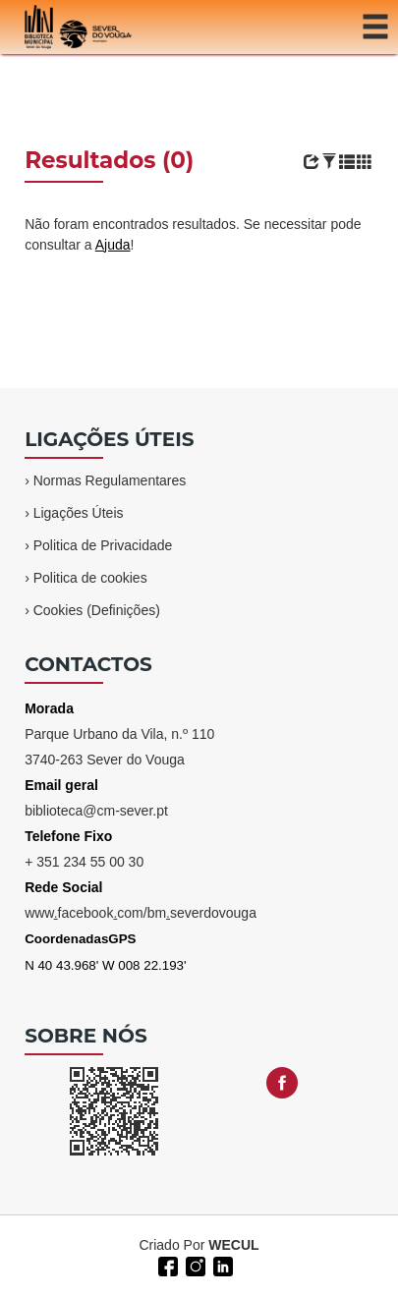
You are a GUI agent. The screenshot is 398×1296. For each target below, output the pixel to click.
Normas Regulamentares (110, 480)
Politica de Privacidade (103, 545)
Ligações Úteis (78, 513)
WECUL (233, 1245)
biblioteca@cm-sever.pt (96, 810)
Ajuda (113, 245)
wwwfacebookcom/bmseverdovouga (140, 913)
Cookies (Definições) (96, 610)
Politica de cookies (90, 578)
